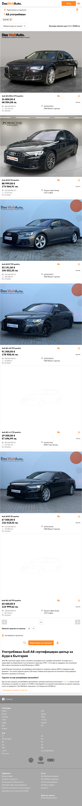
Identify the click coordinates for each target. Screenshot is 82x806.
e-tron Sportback (47, 750)
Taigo (43, 717)
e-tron (4, 750)
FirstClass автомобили (49, 782)
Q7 (42, 745)
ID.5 (42, 725)
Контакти (44, 788)
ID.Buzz (4, 728)
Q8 (42, 747)
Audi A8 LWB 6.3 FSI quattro (12, 96)
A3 (3, 736)
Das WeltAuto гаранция (49, 779)
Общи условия (7, 776)
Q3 (42, 742)
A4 (42, 736)
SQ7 (3, 747)
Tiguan (43, 714)
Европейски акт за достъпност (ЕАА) (15, 791)
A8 (3, 742)
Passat (4, 714)
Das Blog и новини (48, 785)
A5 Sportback (6, 739)
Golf (42, 711)
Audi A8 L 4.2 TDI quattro (11, 432)
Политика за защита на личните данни (16, 788)
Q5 (3, 745)
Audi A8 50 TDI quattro (10, 180)
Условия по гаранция (9, 779)
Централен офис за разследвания (14, 785)
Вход (69, 3)
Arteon (4, 711)
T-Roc (4, 720)
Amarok (44, 722)
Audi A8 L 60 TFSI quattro (11, 348)
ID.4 (3, 725)
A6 (42, 739)
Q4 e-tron (5, 753)
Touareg (5, 717)
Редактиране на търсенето (41, 643)
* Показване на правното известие (14, 690)
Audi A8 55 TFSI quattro (11, 264)
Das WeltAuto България (49, 776)
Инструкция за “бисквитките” (13, 782)
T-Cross (44, 720)
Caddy (4, 722)
